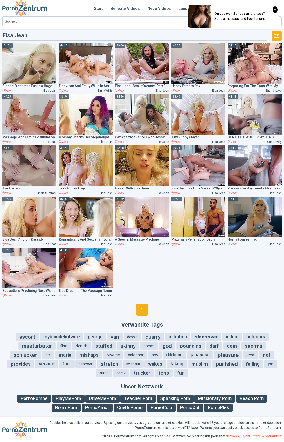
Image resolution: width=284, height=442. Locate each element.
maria (65, 355)
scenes (149, 346)
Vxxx (8, 90)
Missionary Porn (215, 398)
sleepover (206, 337)
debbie (132, 337)
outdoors (255, 336)
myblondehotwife (61, 336)
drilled (103, 373)
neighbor (136, 355)
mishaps (89, 355)
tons (164, 373)
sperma (253, 346)
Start (98, 8)
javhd (251, 355)
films (64, 346)
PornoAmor (97, 407)
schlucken (26, 355)
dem (232, 346)
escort (27, 337)
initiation (178, 336)
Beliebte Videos (125, 8)
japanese (200, 355)
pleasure (228, 355)
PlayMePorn (68, 398)
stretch (109, 364)
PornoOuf (190, 407)
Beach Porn (252, 398)
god (167, 346)
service (46, 364)
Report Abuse (271, 436)
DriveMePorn (102, 398)
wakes (155, 364)
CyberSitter (250, 436)
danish (81, 345)
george (95, 336)
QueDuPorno (130, 407)
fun (181, 373)
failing (253, 364)
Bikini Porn (66, 407)
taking (176, 364)
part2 (121, 373)
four (66, 364)
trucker (142, 373)
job (270, 364)
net (266, 355)
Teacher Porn (138, 398)
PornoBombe (34, 398)
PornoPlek (218, 407)
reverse (113, 355)
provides (21, 364)
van (115, 337)
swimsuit (133, 364)
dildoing (174, 355)
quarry (153, 337)
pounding (190, 346)
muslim (199, 364)
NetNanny (233, 436)
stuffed (103, 346)
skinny (128, 346)
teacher (86, 364)
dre (48, 355)
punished (227, 364)
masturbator (37, 346)
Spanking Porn (175, 398)
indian (232, 336)
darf (214, 346)
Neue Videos (159, 8)
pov (155, 355)
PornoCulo (161, 407)
